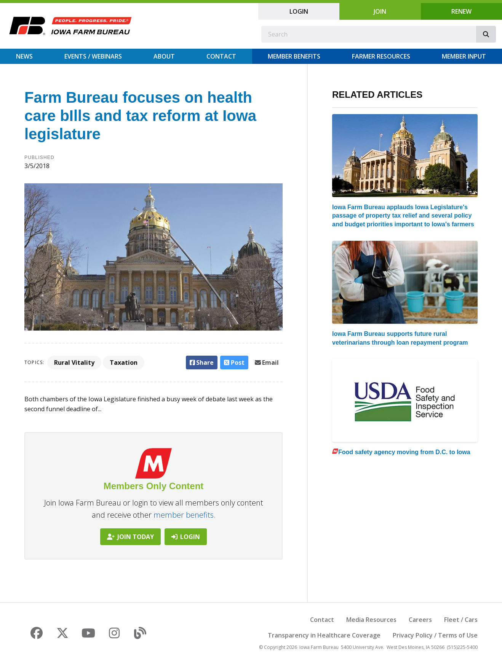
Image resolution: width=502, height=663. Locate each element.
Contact (221, 56)
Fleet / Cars (461, 619)
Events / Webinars (93, 56)
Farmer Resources (381, 56)
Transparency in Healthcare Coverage (324, 635)
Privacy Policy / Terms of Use (435, 635)
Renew (461, 11)
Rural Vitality (74, 362)
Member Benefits (294, 56)
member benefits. (184, 515)
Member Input (464, 56)
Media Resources (371, 619)
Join (380, 11)
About (164, 56)
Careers (420, 619)
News (24, 56)
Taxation (123, 362)
